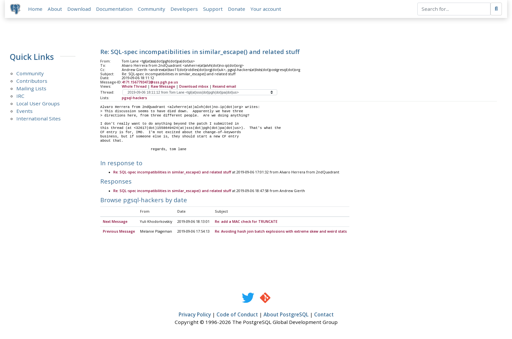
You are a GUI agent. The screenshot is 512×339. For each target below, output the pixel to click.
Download (79, 9)
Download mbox (193, 86)
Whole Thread (134, 86)
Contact (324, 315)
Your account (265, 9)
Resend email (224, 86)
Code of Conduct (237, 315)
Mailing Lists (31, 88)
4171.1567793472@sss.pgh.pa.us (150, 82)
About (55, 9)
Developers (184, 9)
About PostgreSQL (286, 315)
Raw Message (163, 86)
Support (213, 9)
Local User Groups (38, 103)
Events (24, 111)
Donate (236, 9)
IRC (20, 96)
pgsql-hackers (134, 98)
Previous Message (119, 231)
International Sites (38, 118)
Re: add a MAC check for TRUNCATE (246, 222)
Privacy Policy (195, 315)
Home (35, 9)
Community (151, 9)
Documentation (114, 9)
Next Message (115, 222)
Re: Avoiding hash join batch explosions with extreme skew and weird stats (281, 231)
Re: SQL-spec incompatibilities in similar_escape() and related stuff (172, 172)
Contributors (31, 81)
